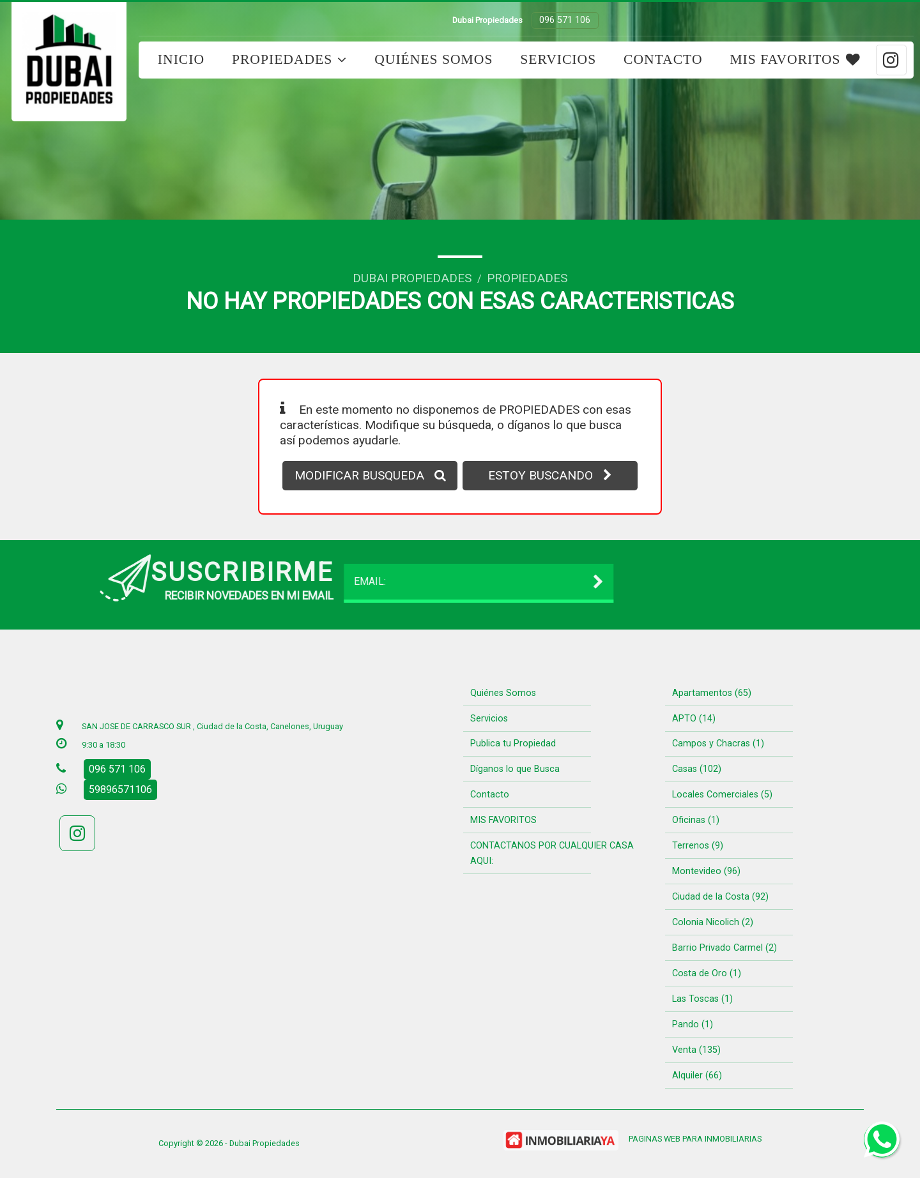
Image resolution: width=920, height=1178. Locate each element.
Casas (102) (696, 769)
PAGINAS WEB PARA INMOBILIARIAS (695, 1139)
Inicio (181, 59)
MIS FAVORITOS (795, 59)
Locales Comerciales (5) (722, 794)
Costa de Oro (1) (706, 973)
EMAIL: (216, 581)
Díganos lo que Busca (515, 769)
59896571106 (120, 789)
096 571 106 (564, 20)
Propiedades (289, 59)
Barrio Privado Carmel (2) (724, 947)
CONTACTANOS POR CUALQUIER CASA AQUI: (552, 853)
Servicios (558, 59)
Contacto (663, 59)
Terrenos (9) (697, 845)
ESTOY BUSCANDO (550, 475)
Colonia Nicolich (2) (712, 922)
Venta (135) (696, 1050)
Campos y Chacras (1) (718, 743)
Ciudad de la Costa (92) (720, 896)
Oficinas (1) (695, 820)
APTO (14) (694, 718)
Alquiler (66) (697, 1075)
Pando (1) (692, 1024)
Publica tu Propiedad (513, 743)
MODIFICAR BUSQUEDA (370, 475)
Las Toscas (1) (702, 998)
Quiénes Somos (433, 59)
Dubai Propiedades (412, 278)
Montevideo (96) (706, 871)
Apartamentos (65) (711, 693)
